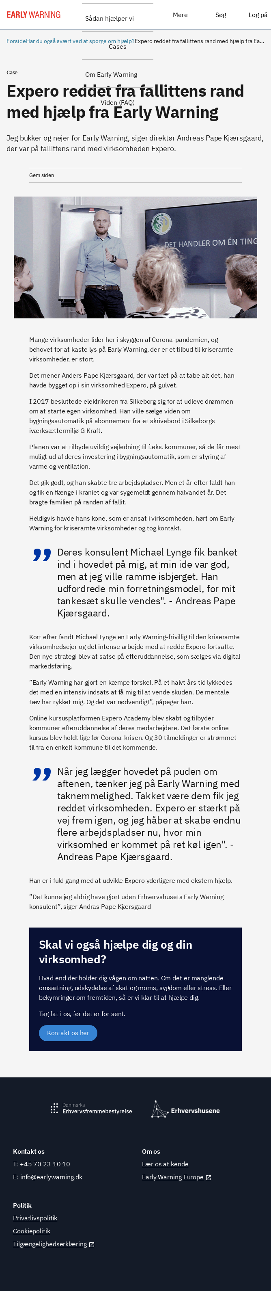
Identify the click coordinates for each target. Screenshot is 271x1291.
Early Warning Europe (177, 1177)
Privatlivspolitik (35, 1218)
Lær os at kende (165, 1164)
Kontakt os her (68, 1033)
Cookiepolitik (31, 1231)
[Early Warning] (33, 14)
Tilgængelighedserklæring (54, 1244)
